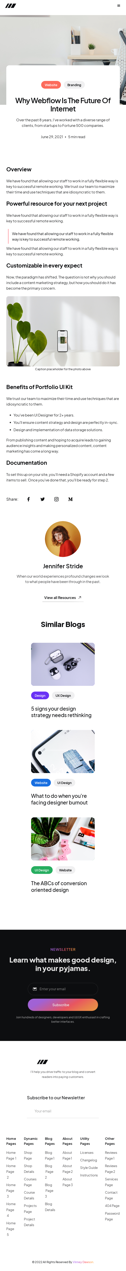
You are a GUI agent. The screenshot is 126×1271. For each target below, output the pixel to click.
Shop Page (28, 1155)
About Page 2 (68, 1169)
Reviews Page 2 (111, 1169)
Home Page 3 (10, 1190)
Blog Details (50, 1207)
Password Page (112, 1216)
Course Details (29, 1195)
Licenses (86, 1152)
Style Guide (89, 1167)
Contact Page (111, 1195)
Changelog (88, 1160)
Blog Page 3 (49, 1190)
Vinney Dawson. (83, 1262)
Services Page (111, 1182)
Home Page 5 (10, 1229)
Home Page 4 (10, 1209)
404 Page (112, 1206)
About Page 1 (67, 1155)
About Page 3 (68, 1182)
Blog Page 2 (49, 1171)
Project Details (29, 1222)
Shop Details (29, 1169)
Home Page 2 (10, 1171)
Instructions (89, 1175)
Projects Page (30, 1208)
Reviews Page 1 (111, 1155)
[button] (119, 6)
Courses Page (30, 1182)
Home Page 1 (11, 1155)
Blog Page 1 (49, 1155)
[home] (31, 6)
